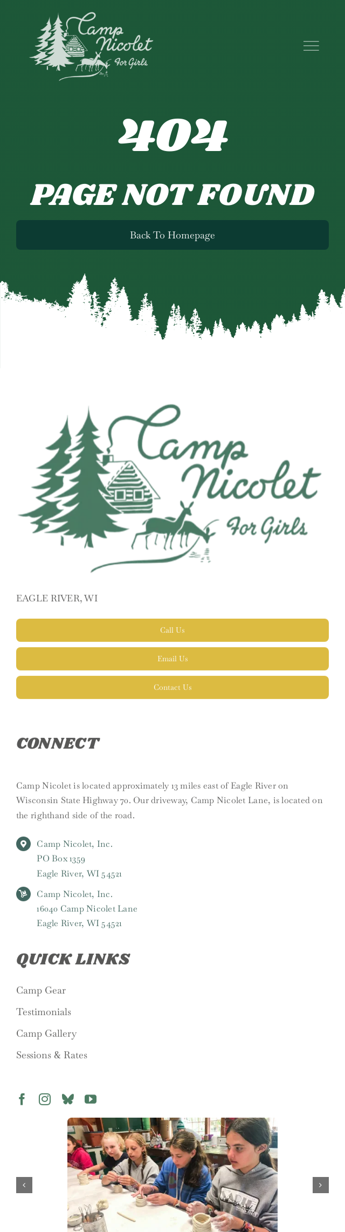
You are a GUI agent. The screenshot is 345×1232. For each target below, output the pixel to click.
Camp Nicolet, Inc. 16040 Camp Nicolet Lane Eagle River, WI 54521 (87, 912)
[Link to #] (311, 46)
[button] (24, 1185)
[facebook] (22, 1102)
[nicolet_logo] (91, 15)
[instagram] (45, 1102)
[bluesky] (68, 1102)
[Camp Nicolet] (172, 411)
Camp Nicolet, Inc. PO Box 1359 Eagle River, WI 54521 (79, 861)
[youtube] (90, 1102)
